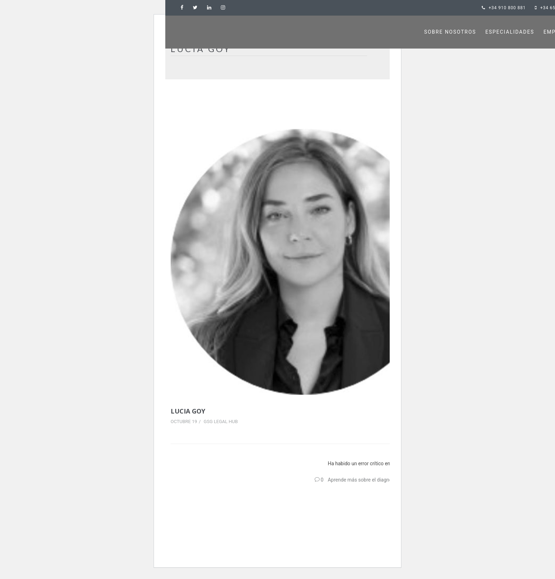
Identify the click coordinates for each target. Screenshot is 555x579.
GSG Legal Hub (221, 421)
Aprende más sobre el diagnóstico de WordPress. (382, 480)
